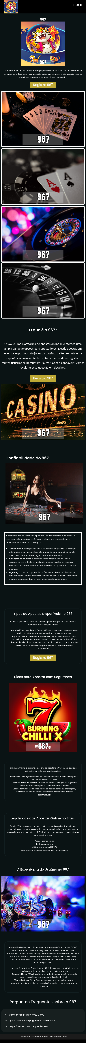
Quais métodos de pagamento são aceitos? (32, 1020)
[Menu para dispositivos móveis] (78, 5)
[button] (43, 1015)
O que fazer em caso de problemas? (28, 1026)
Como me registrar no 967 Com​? (26, 1014)
